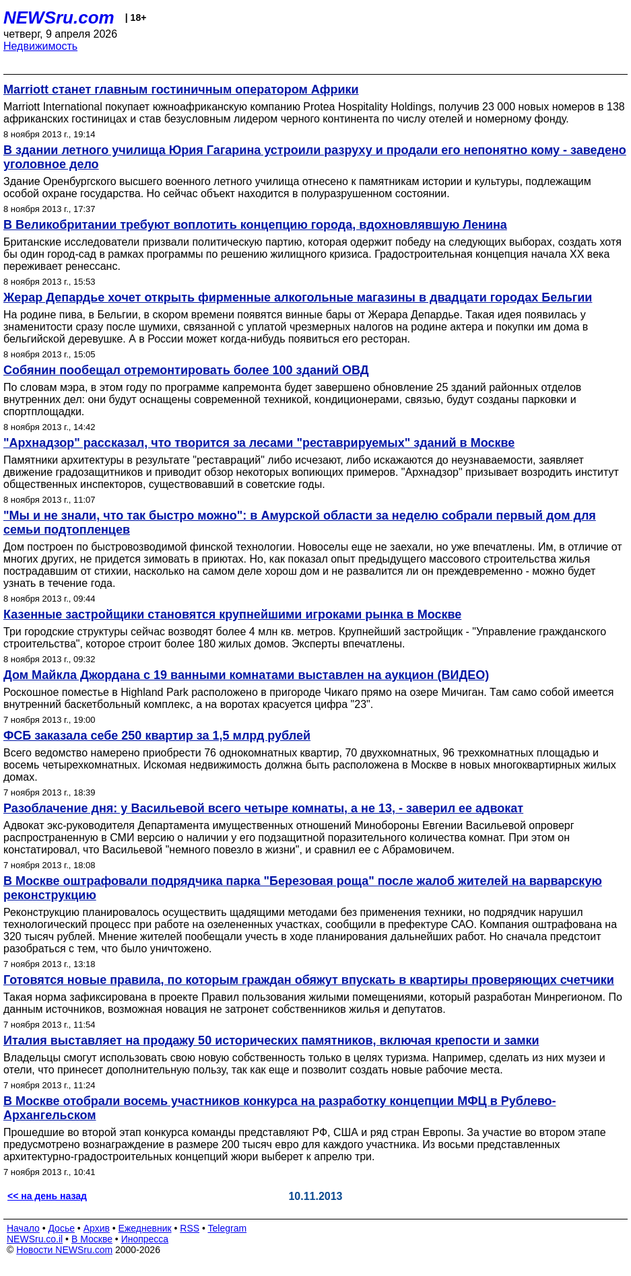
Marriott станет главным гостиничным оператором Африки (181, 89)
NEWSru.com (58, 17)
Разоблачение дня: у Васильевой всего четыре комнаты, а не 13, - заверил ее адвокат (263, 808)
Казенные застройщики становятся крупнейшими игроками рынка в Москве (232, 614)
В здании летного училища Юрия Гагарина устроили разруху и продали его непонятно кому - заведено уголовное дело (314, 157)
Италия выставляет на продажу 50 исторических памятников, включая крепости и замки (271, 1040)
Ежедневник (145, 1228)
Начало (23, 1228)
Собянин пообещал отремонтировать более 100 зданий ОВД (186, 370)
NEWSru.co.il (35, 1239)
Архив (97, 1228)
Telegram (227, 1228)
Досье (61, 1228)
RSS (189, 1228)
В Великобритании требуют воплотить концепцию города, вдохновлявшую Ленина (255, 225)
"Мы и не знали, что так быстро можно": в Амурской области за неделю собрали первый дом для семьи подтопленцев (299, 522)
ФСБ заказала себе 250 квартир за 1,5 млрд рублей (156, 735)
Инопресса (145, 1239)
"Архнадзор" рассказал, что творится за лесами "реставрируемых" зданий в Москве (258, 443)
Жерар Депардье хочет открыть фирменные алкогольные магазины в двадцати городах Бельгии (297, 297)
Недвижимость (40, 46)
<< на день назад (47, 1196)
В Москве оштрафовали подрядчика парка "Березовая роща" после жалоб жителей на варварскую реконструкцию (302, 888)
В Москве (91, 1239)
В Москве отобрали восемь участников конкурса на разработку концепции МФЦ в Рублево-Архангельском (279, 1108)
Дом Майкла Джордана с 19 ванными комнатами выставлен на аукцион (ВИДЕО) (246, 675)
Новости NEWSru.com (64, 1249)
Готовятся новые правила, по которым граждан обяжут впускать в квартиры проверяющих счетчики (308, 980)
